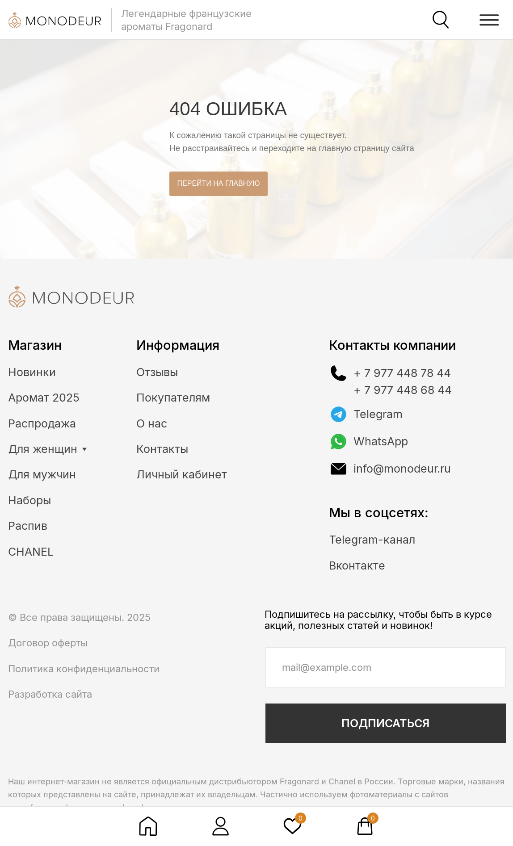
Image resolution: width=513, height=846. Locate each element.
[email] (385, 667)
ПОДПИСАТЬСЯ (385, 723)
